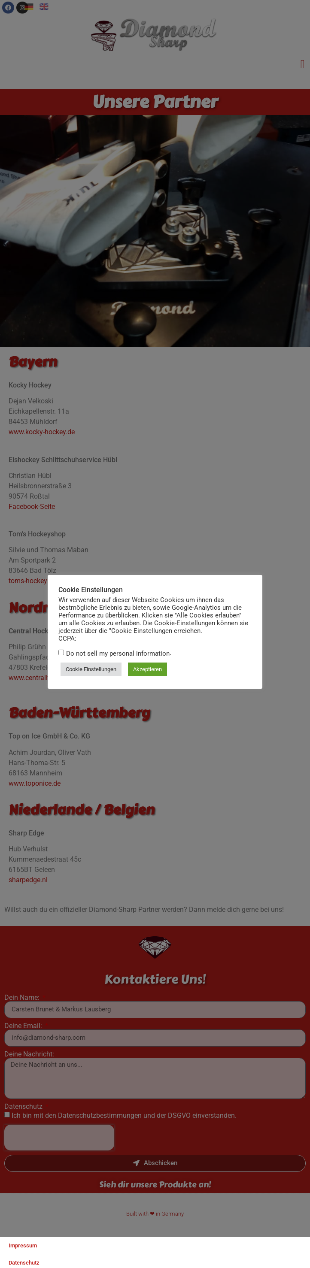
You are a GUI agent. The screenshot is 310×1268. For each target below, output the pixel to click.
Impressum (23, 1245)
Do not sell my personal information (117, 654)
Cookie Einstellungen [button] (90, 669)
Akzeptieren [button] (147, 669)
